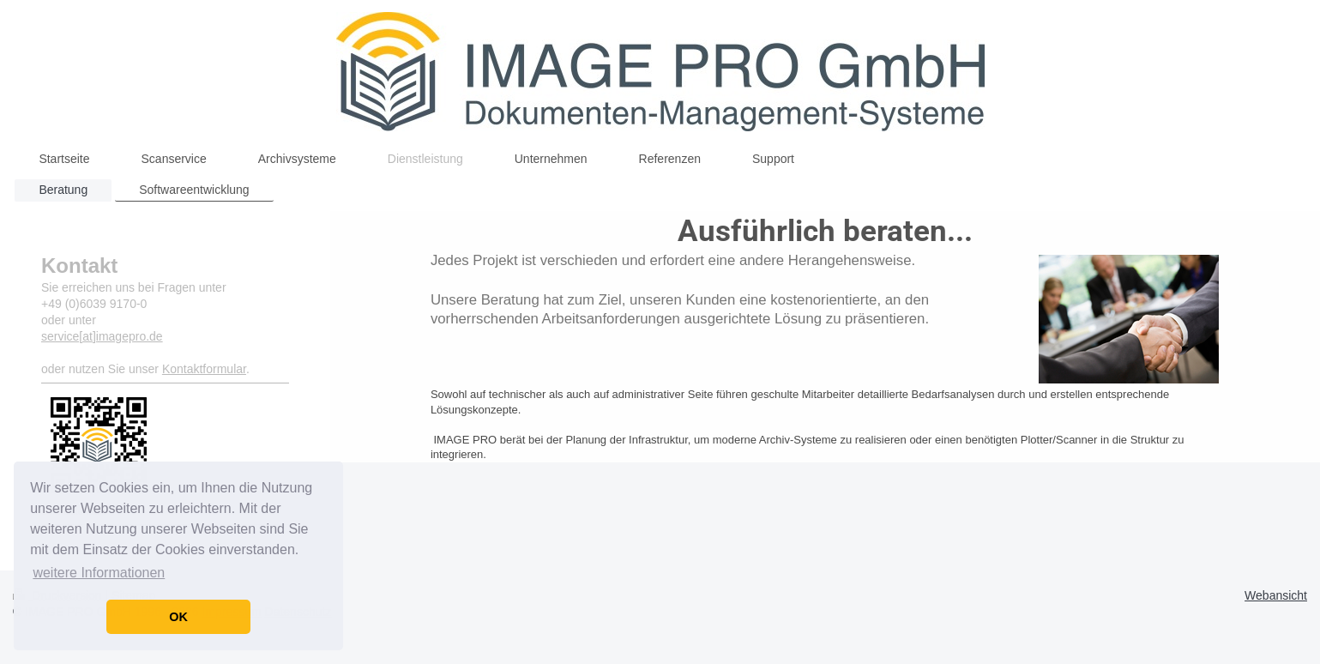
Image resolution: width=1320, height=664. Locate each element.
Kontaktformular (204, 369)
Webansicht (1276, 595)
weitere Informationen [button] (99, 572)
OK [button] (178, 617)
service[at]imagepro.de (102, 336)
